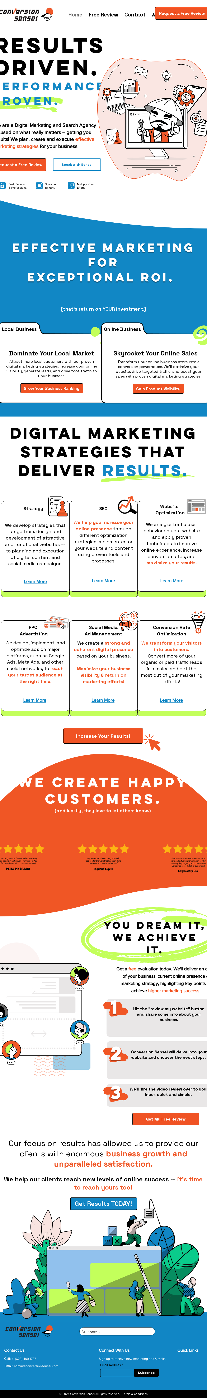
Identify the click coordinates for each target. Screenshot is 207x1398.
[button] (149, 13)
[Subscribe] (146, 1373)
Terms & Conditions (135, 1393)
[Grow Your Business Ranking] (51, 388)
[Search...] (117, 1332)
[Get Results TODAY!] (103, 1203)
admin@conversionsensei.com (36, 1366)
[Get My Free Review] (165, 1119)
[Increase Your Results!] (103, 736)
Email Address (110, 1365)
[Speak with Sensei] (77, 164)
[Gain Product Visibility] (158, 389)
